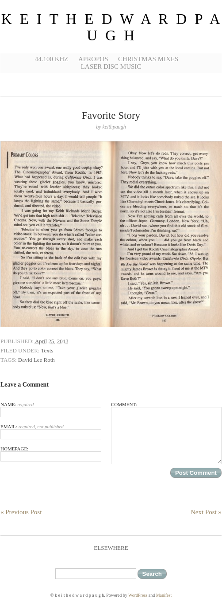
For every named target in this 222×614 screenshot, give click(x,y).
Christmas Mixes (148, 59)
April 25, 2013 (52, 341)
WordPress (137, 595)
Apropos (93, 59)
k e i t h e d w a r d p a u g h (111, 27)
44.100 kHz (52, 59)
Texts (47, 350)
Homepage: (50, 453)
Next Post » (206, 512)
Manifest (164, 595)
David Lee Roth (36, 359)
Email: (50, 431)
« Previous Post (21, 512)
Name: (50, 409)
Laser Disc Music (111, 66)
